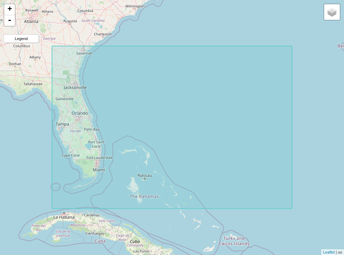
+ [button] (9, 9)
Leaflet (329, 252)
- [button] (9, 20)
